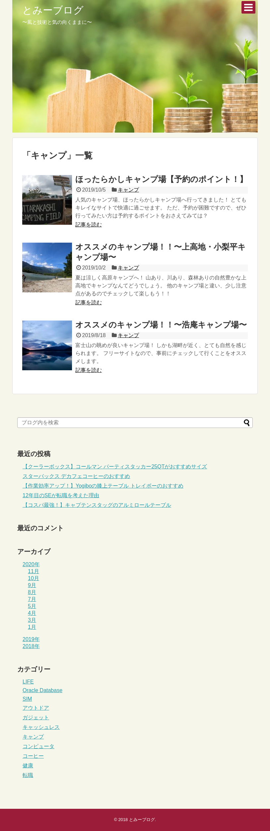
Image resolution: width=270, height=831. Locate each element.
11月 (33, 571)
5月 (32, 606)
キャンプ (128, 190)
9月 (32, 585)
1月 (32, 627)
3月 (32, 620)
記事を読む (88, 224)
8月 (32, 592)
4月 (32, 613)
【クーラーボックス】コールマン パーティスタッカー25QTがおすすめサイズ (115, 466)
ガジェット (36, 717)
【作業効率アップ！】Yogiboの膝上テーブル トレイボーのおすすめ (103, 486)
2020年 (31, 564)
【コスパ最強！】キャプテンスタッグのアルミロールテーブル (97, 505)
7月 (32, 599)
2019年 (31, 639)
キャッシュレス (41, 727)
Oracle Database (42, 690)
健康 (28, 765)
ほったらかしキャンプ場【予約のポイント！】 (161, 179)
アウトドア (36, 708)
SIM (27, 699)
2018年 (31, 646)
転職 (28, 775)
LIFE (28, 681)
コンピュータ (38, 746)
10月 (33, 578)
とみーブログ (53, 10)
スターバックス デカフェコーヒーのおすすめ (76, 476)
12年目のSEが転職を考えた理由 (61, 495)
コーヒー (33, 756)
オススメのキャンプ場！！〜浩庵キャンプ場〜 (161, 324)
